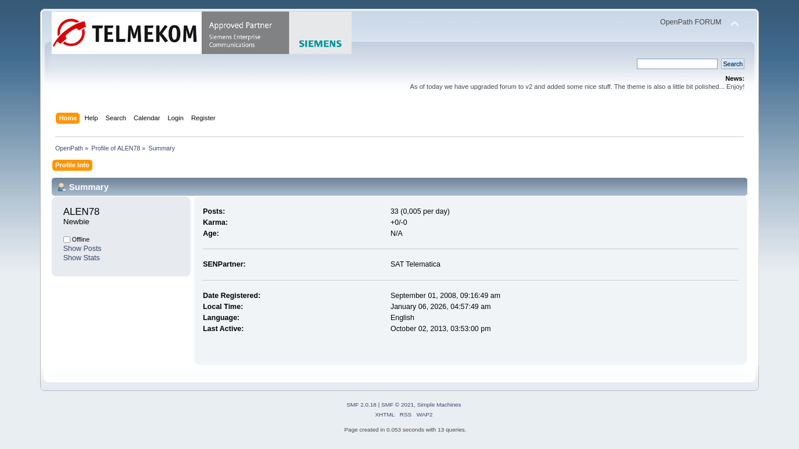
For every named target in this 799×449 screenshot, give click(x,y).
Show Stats (81, 258)
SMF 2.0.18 (361, 404)
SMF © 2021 (397, 404)
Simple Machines (439, 404)
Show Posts (82, 249)
